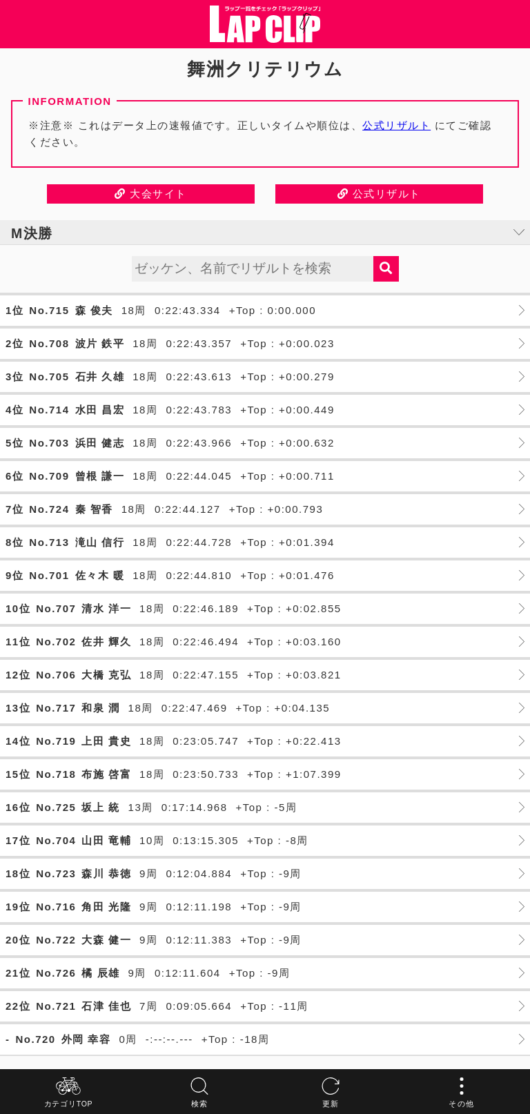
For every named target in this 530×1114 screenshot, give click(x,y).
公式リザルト (396, 125)
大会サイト (151, 193)
